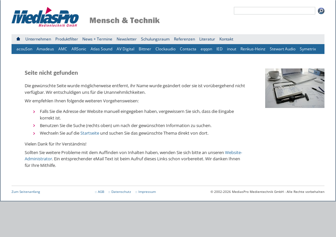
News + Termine (97, 39)
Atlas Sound (101, 49)
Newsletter (127, 39)
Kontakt (226, 39)
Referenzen (184, 39)
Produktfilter (66, 39)
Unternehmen (38, 39)
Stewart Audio (282, 49)
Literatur (207, 39)
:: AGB (99, 191)
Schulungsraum (155, 39)
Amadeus (45, 49)
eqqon (206, 49)
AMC (62, 49)
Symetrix (308, 49)
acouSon (24, 49)
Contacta (188, 49)
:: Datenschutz (119, 191)
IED (219, 49)
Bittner (145, 49)
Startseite (89, 133)
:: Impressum (145, 191)
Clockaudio (165, 49)
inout (231, 49)
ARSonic (78, 49)
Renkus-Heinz (253, 49)
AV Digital (125, 49)
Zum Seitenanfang (26, 191)
